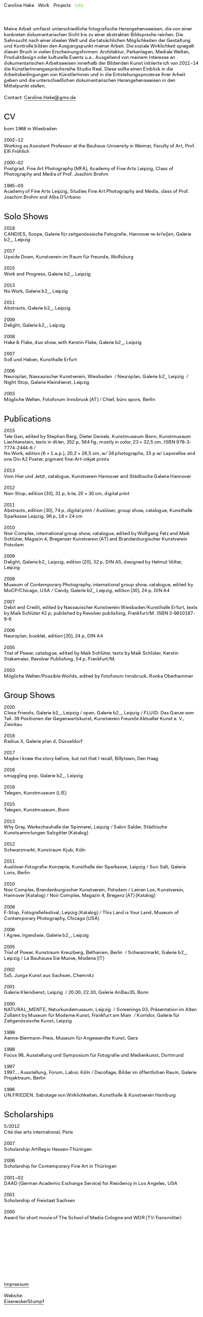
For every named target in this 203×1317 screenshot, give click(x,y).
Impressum (16, 1284)
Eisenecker (15, 1302)
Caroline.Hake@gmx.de (50, 98)
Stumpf (35, 1302)
